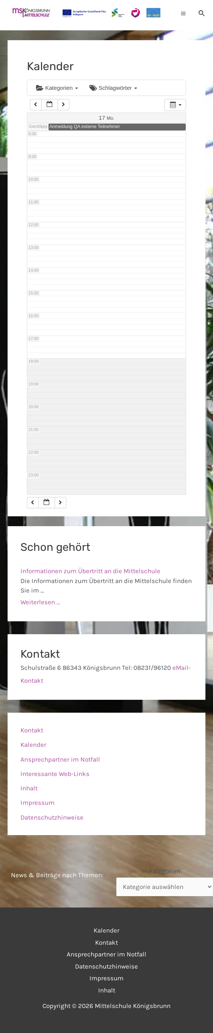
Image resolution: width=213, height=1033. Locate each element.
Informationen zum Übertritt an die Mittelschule (90, 571)
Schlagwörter (113, 88)
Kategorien (57, 88)
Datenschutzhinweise (51, 817)
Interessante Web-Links (54, 773)
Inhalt (29, 788)
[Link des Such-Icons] (202, 13)
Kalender (33, 744)
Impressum (37, 802)
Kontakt (31, 730)
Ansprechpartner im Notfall (60, 759)
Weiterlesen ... (40, 602)
